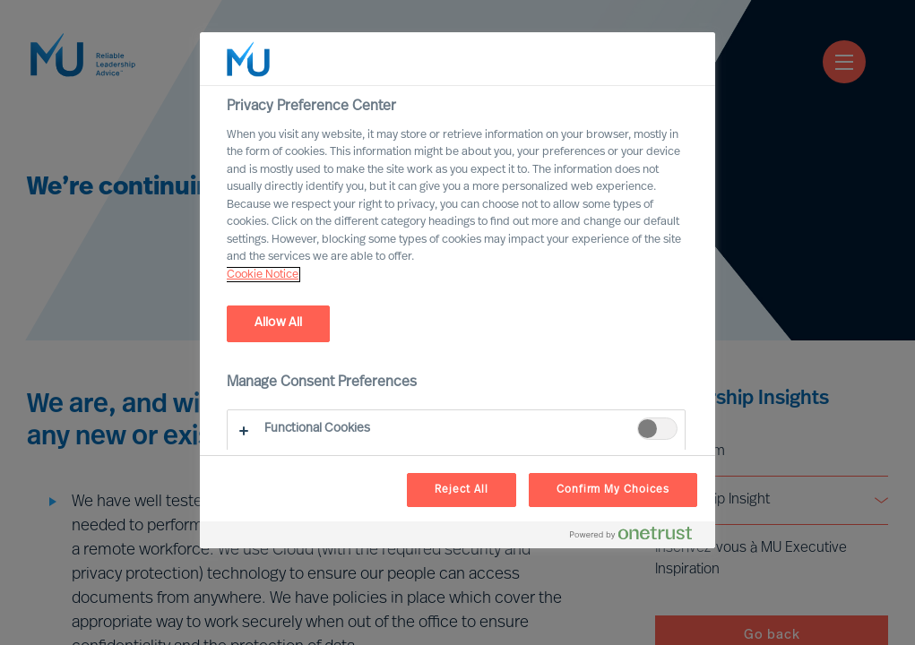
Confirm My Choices (613, 490)
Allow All (278, 323)
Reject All (461, 490)
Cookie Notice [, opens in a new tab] (262, 274)
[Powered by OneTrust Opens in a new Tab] (638, 537)
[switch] (657, 428)
